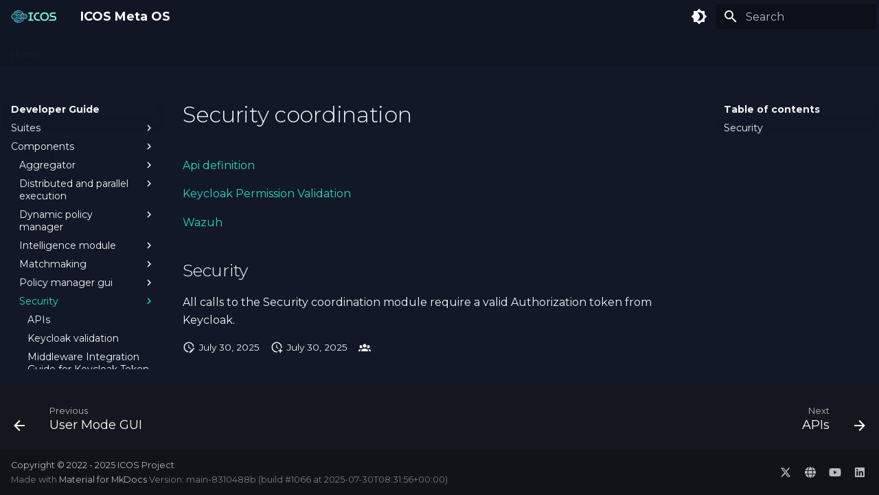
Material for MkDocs (104, 479)
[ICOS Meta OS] (34, 16)
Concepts (81, 50)
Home (26, 50)
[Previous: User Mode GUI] (82, 422)
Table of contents (772, 109)
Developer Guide (347, 50)
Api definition (219, 165)
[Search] (796, 16)
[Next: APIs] (829, 422)
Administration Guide (171, 50)
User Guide (264, 50)
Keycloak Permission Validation (267, 193)
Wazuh (202, 222)
